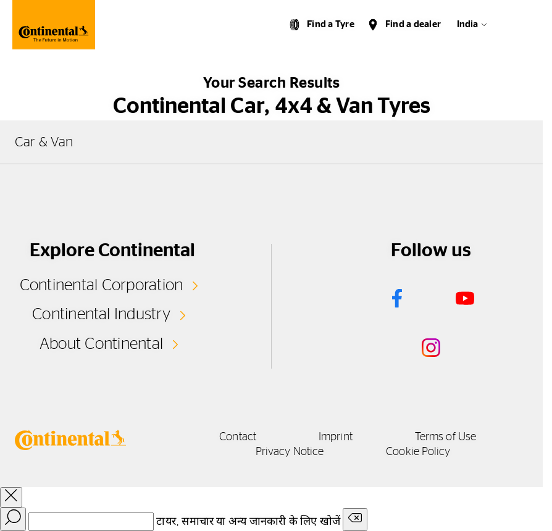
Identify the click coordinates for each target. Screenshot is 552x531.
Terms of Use (445, 437)
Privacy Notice (290, 452)
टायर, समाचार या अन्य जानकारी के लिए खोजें (248, 521)
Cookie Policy (418, 452)
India (467, 24)
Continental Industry (101, 314)
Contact (237, 437)
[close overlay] (11, 497)
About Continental (101, 344)
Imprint (336, 437)
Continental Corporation (101, 285)
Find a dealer (413, 24)
